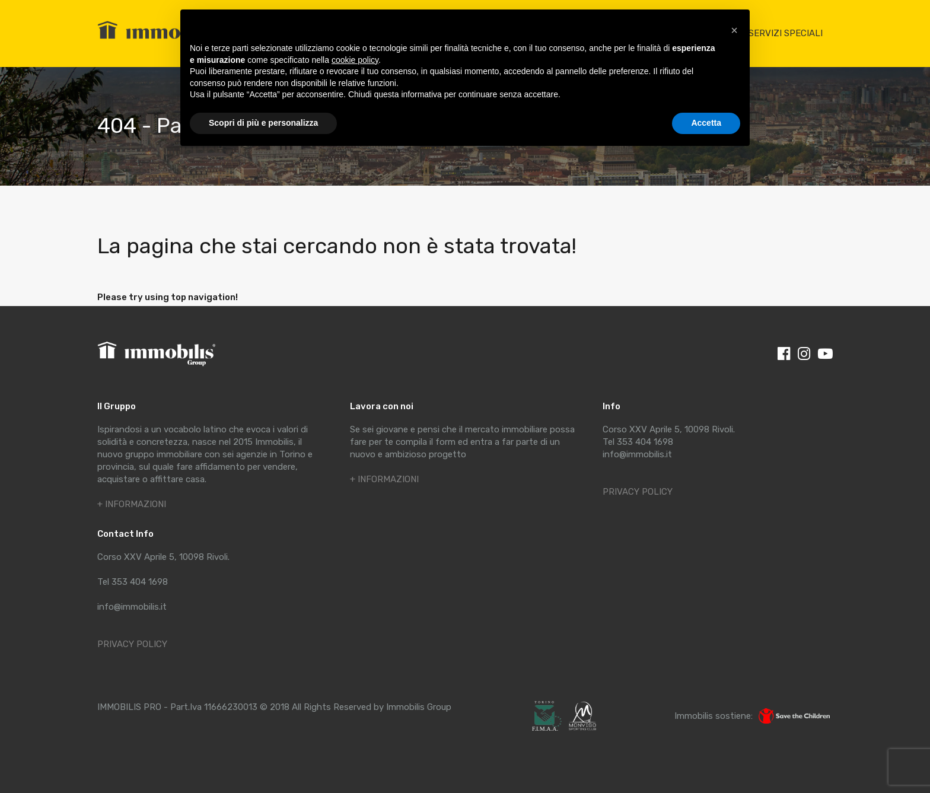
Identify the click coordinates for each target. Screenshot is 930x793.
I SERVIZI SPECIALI (783, 33)
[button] (734, 28)
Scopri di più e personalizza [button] (263, 123)
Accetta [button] (706, 123)
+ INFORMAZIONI (131, 504)
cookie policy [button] (355, 60)
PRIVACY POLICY (132, 644)
